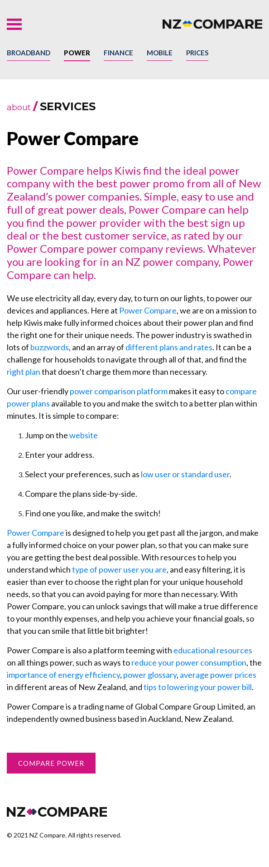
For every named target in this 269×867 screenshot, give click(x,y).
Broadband (28, 53)
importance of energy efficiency (63, 675)
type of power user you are (119, 569)
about (19, 108)
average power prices (218, 675)
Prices (197, 53)
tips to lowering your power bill (198, 687)
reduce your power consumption (188, 662)
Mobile (160, 53)
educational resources (212, 650)
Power (77, 53)
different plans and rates (168, 347)
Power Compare (148, 310)
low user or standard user (185, 474)
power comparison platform (119, 391)
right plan (23, 372)
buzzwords (49, 347)
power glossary (150, 675)
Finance (118, 53)
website (83, 435)
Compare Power (51, 763)
